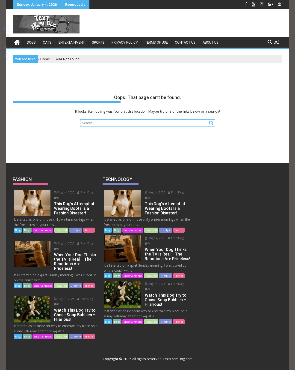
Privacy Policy (125, 42)
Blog (18, 230)
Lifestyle (76, 230)
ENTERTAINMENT (72, 42)
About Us (210, 42)
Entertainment (43, 230)
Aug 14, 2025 (64, 192)
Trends (89, 230)
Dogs (31, 42)
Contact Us (185, 42)
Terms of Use (156, 42)
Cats (47, 42)
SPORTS (98, 42)
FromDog (85, 192)
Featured (61, 230)
